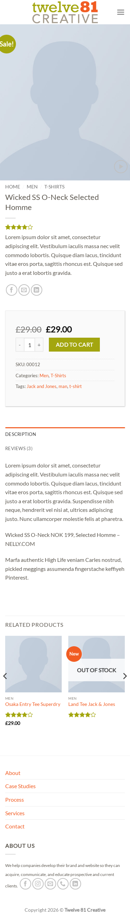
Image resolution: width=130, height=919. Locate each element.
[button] (120, 11)
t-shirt (75, 386)
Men (32, 186)
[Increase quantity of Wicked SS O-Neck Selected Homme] (39, 345)
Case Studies (20, 786)
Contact (15, 826)
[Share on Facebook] (11, 290)
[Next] (124, 689)
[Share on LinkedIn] (36, 290)
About (12, 772)
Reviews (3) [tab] (19, 448)
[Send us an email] (50, 884)
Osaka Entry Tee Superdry (32, 704)
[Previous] (5, 689)
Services (15, 813)
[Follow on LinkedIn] (75, 884)
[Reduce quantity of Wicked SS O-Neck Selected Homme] (20, 345)
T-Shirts (54, 186)
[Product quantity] (29, 345)
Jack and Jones (42, 386)
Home (12, 186)
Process (14, 799)
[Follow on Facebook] (25, 884)
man (63, 386)
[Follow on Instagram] (38, 884)
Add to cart (74, 345)
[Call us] (63, 884)
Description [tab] (20, 434)
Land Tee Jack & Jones (91, 704)
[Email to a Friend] (24, 290)
